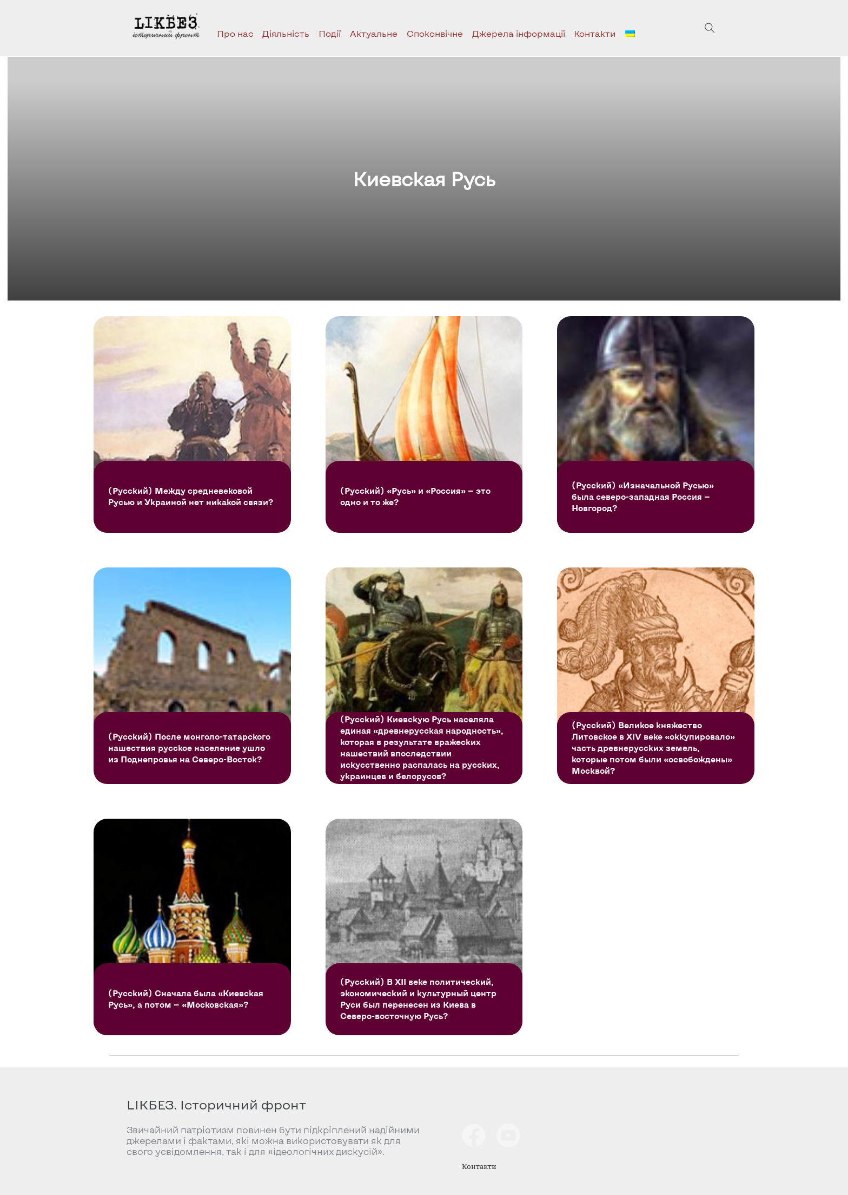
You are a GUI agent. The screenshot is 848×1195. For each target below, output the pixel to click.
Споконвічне (435, 33)
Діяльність (285, 33)
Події (330, 33)
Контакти (595, 33)
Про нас (235, 33)
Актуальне (374, 33)
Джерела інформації (518, 33)
